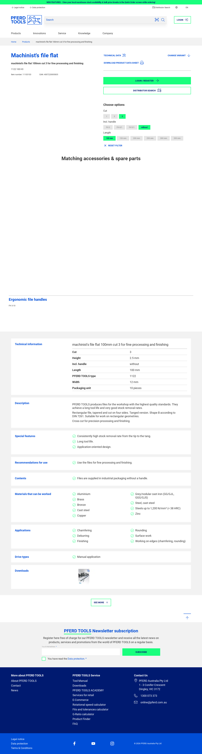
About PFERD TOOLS (24, 680)
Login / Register (147, 80)
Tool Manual (80, 680)
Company (108, 33)
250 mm (150, 138)
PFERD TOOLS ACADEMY (88, 690)
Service (62, 33)
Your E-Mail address (48, 646)
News (14, 690)
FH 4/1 (119, 127)
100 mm (109, 138)
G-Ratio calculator (83, 714)
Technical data (115, 55)
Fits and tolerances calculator (90, 709)
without (144, 127)
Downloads (79, 685)
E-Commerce (81, 699)
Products (16, 33)
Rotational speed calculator (89, 704)
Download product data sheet (124, 63)
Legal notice (18, 7)
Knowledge (84, 33)
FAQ (75, 723)
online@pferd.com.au (150, 702)
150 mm (123, 138)
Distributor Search (161, 7)
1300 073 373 (145, 695)
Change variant (179, 55)
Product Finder (81, 719)
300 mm (163, 138)
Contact (16, 685)
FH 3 (108, 127)
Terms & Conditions (21, 748)
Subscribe (141, 652)
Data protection (37, 7)
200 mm (136, 138)
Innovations (39, 33)
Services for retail (83, 695)
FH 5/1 (132, 127)
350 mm (177, 138)
